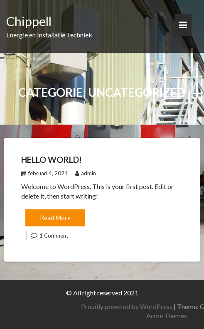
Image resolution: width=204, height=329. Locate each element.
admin (85, 173)
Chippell (29, 21)
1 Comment (53, 235)
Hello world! (51, 159)
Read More (55, 217)
